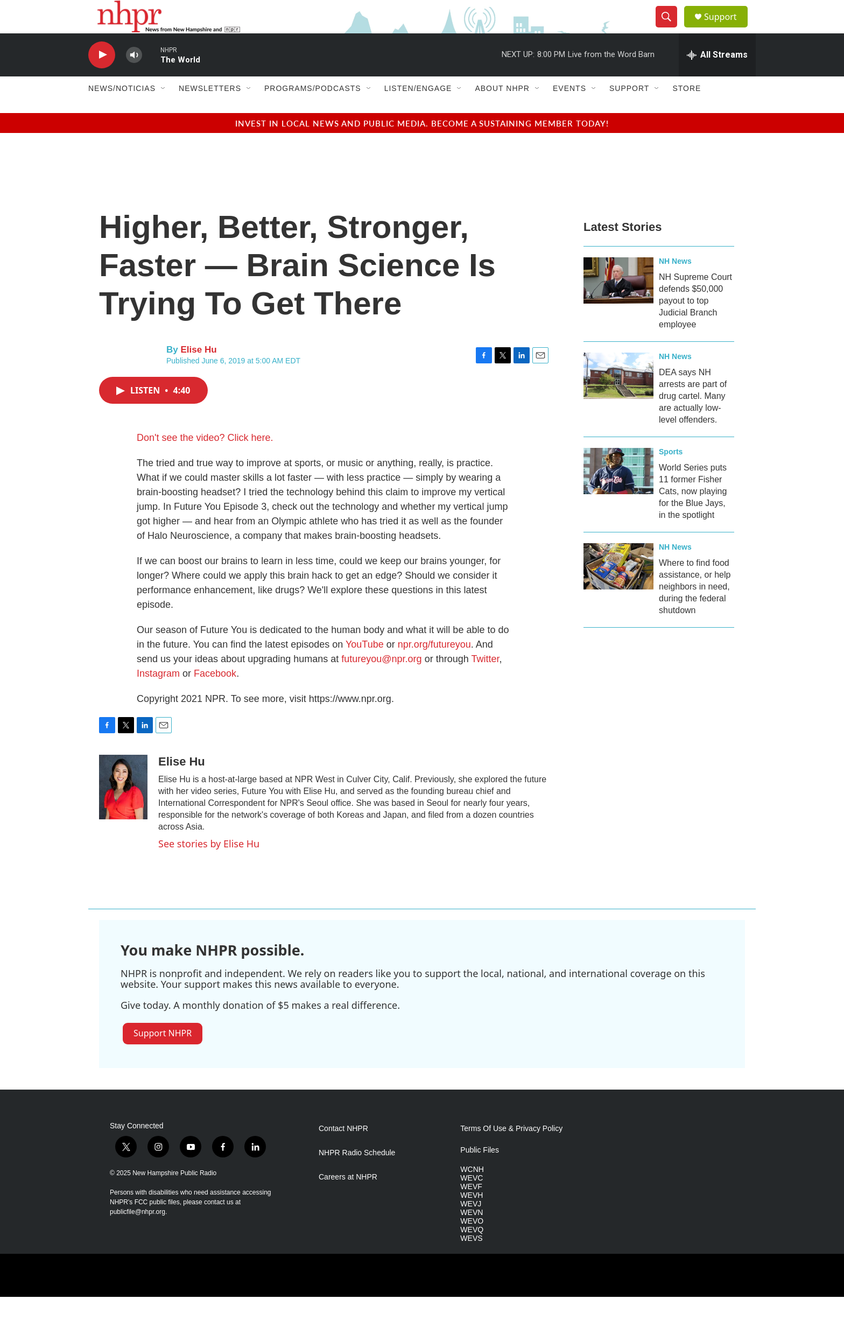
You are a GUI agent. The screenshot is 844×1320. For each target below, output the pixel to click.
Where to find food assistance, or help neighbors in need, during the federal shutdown (694, 609)
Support (726, 28)
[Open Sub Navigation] (163, 112)
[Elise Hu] (123, 810)
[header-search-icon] (670, 28)
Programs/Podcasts (312, 112)
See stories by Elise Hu (208, 866)
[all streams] (717, 78)
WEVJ (470, 1227)
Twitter (485, 682)
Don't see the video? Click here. (205, 460)
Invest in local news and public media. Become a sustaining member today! (422, 146)
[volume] (134, 78)
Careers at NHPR (348, 1200)
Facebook (215, 696)
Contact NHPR (343, 1152)
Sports (671, 475)
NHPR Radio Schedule (357, 1176)
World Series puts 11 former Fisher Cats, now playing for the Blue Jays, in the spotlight (693, 514)
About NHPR (502, 112)
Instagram (158, 696)
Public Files (479, 1173)
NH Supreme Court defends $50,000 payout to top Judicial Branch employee (695, 324)
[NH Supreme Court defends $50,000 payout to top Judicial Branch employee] (618, 303)
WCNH (472, 1193)
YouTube (363, 667)
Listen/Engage (418, 112)
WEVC (471, 1201)
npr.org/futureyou (434, 667)
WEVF (471, 1210)
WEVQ (471, 1253)
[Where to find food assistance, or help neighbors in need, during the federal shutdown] (618, 589)
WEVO (471, 1244)
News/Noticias (122, 112)
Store (686, 112)
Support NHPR (162, 1056)
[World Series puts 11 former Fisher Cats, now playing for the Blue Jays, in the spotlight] (618, 494)
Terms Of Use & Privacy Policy (511, 1152)
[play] (101, 78)
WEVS (471, 1262)
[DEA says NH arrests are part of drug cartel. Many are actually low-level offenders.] (618, 399)
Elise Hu (198, 373)
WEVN (471, 1236)
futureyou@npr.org (381, 682)
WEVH (471, 1218)
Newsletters (210, 112)
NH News (675, 284)
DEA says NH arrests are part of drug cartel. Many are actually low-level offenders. (693, 419)
